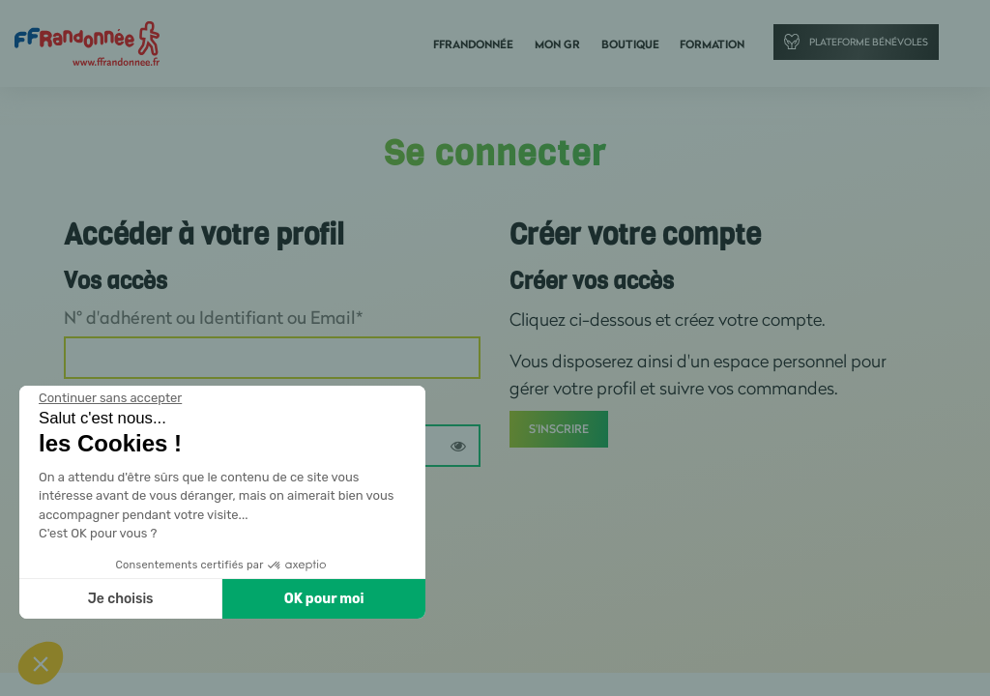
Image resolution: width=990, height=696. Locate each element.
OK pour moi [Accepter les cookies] (324, 599)
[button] (40, 663)
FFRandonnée (483, 45)
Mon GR (564, 45)
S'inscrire (559, 429)
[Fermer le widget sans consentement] (110, 398)
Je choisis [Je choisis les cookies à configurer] (121, 599)
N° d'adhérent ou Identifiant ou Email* (213, 318)
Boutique (633, 45)
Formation (712, 45)
